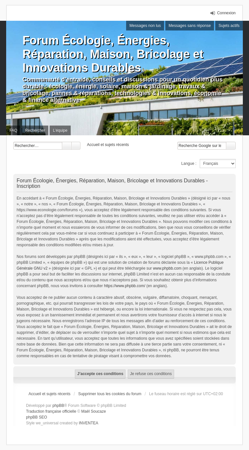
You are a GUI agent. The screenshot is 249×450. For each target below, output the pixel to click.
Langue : (188, 163)
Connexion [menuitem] (226, 13)
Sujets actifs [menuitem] (229, 25)
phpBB (58, 405)
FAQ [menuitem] (13, 130)
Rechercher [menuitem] (35, 130)
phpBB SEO (36, 417)
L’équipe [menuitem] (60, 130)
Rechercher (67, 146)
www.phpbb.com (167, 268)
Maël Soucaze (93, 411)
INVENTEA (88, 423)
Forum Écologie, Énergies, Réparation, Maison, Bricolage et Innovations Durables (112, 54)
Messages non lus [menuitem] (145, 25)
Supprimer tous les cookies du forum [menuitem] (109, 394)
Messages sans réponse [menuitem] (190, 25)
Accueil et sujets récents (49, 394)
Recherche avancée (76, 146)
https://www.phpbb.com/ (124, 286)
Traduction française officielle (51, 411)
